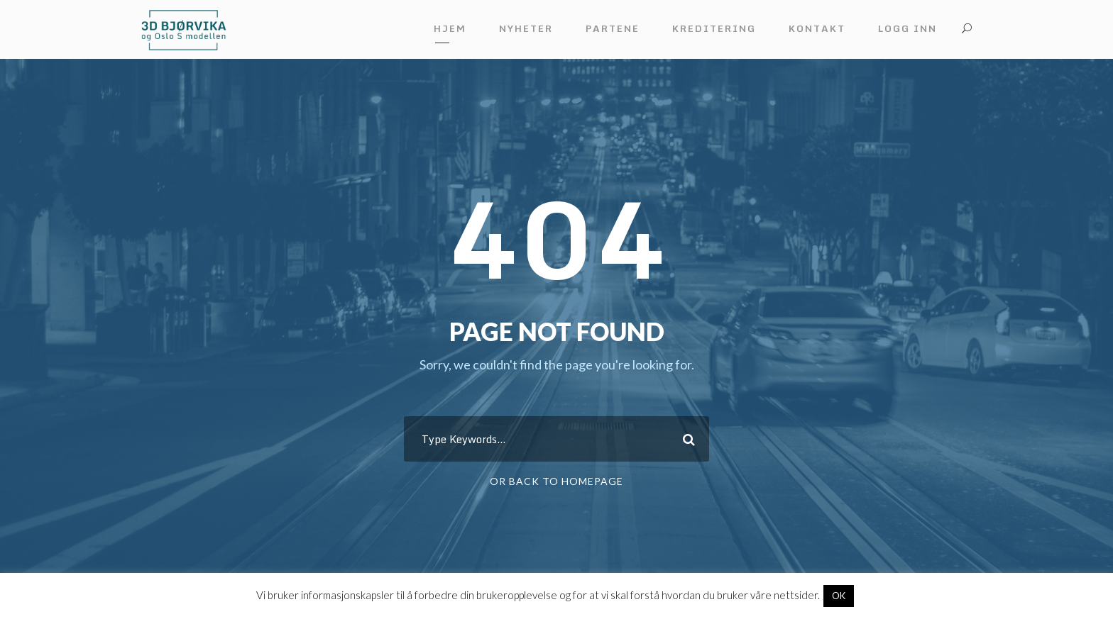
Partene (613, 28)
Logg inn (907, 28)
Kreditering (714, 28)
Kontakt (817, 28)
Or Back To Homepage (556, 481)
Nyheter (526, 28)
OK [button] (838, 595)
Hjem (450, 28)
